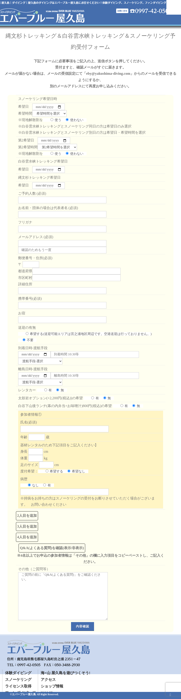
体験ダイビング (18, 673)
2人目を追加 (27, 515)
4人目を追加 (27, 537)
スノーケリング (18, 679)
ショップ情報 (52, 686)
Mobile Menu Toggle (173, 7)
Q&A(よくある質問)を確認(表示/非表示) (52, 548)
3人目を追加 (27, 526)
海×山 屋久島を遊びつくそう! (65, 673)
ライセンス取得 (18, 686)
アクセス (48, 679)
